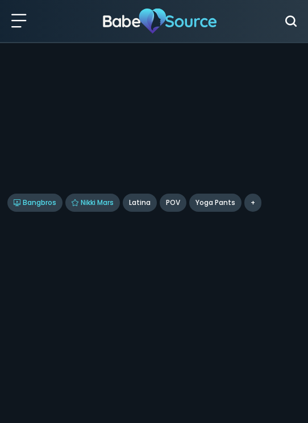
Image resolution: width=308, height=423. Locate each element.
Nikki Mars (93, 202)
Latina (140, 202)
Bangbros (35, 202)
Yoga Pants (215, 202)
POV (173, 202)
